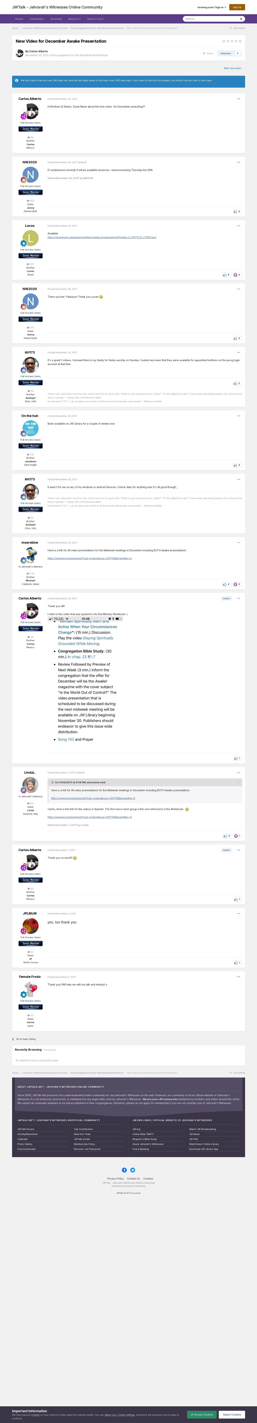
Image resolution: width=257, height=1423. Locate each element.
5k (30, 391)
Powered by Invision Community (128, 1186)
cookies (35, 1414)
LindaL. (30, 772)
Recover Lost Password (87, 1149)
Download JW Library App (203, 1149)
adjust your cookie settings (120, 1414)
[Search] (201, 19)
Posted (62, 98)
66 (30, 137)
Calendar (22, 1139)
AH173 (30, 352)
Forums (19, 18)
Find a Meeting (141, 1149)
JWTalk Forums (25, 1129)
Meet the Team (82, 1134)
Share (208, 53)
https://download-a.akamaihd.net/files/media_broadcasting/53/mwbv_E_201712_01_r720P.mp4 (102, 237)
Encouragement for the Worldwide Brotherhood (80, 55)
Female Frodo (30, 977)
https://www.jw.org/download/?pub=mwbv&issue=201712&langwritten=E (90, 558)
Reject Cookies (231, 1414)
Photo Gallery (24, 1144)
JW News (194, 1134)
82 (30, 951)
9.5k (30, 573)
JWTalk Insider (82, 1139)
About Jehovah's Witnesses (148, 1144)
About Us (74, 18)
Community (37, 18)
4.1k (30, 454)
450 (30, 200)
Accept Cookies (202, 1414)
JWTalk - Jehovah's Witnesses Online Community (57, 7)
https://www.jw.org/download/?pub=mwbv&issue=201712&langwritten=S (90, 817)
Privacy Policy (115, 1178)
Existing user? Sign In (212, 7)
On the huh (29, 416)
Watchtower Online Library (204, 1144)
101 (30, 1015)
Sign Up (237, 7)
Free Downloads (26, 1149)
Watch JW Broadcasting (202, 1129)
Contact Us (133, 1178)
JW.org (136, 1129)
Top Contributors (83, 1129)
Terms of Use (95, 18)
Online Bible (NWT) (143, 1134)
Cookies (148, 1178)
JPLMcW (30, 913)
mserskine (30, 542)
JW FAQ (193, 1139)
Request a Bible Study (145, 1139)
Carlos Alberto (38, 51)
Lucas (30, 225)
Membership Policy (84, 1144)
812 (30, 803)
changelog (135, 1193)
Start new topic (232, 68)
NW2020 (30, 162)
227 (30, 264)
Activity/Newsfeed (27, 1134)
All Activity (56, 18)
